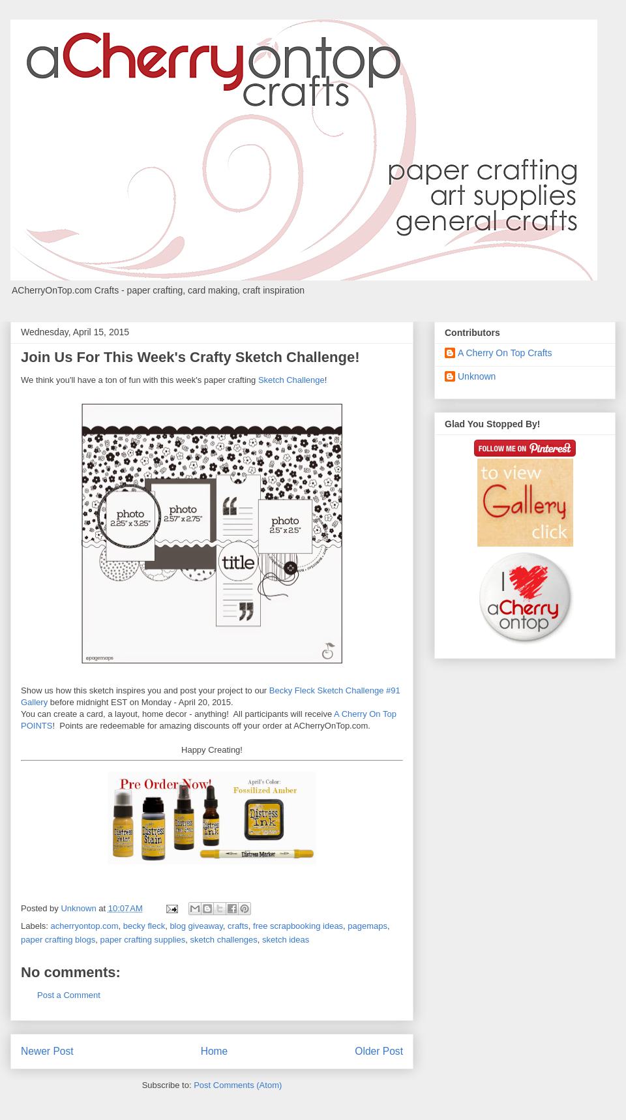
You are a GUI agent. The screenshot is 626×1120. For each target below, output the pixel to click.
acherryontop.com (85, 926)
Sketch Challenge (291, 380)
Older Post (379, 1051)
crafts (238, 926)
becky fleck (144, 926)
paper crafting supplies (142, 940)
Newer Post (47, 1051)
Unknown (477, 376)
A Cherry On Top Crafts (505, 353)
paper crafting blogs (58, 940)
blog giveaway (196, 926)
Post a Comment (68, 995)
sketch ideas (285, 940)
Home (214, 1051)
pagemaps (367, 926)
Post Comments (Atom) (238, 1085)
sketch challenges (223, 940)
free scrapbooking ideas (298, 926)
